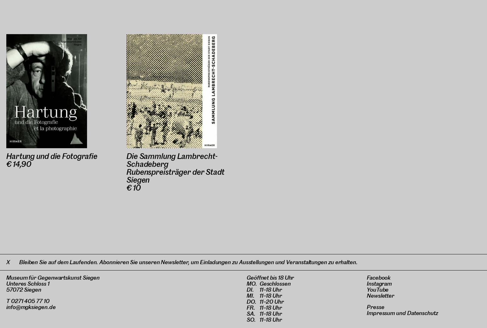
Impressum (381, 313)
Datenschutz (422, 313)
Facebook (378, 277)
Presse (375, 307)
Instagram (379, 283)
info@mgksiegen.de (31, 307)
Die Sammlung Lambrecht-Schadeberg (172, 160)
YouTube (378, 289)
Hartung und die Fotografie (51, 156)
